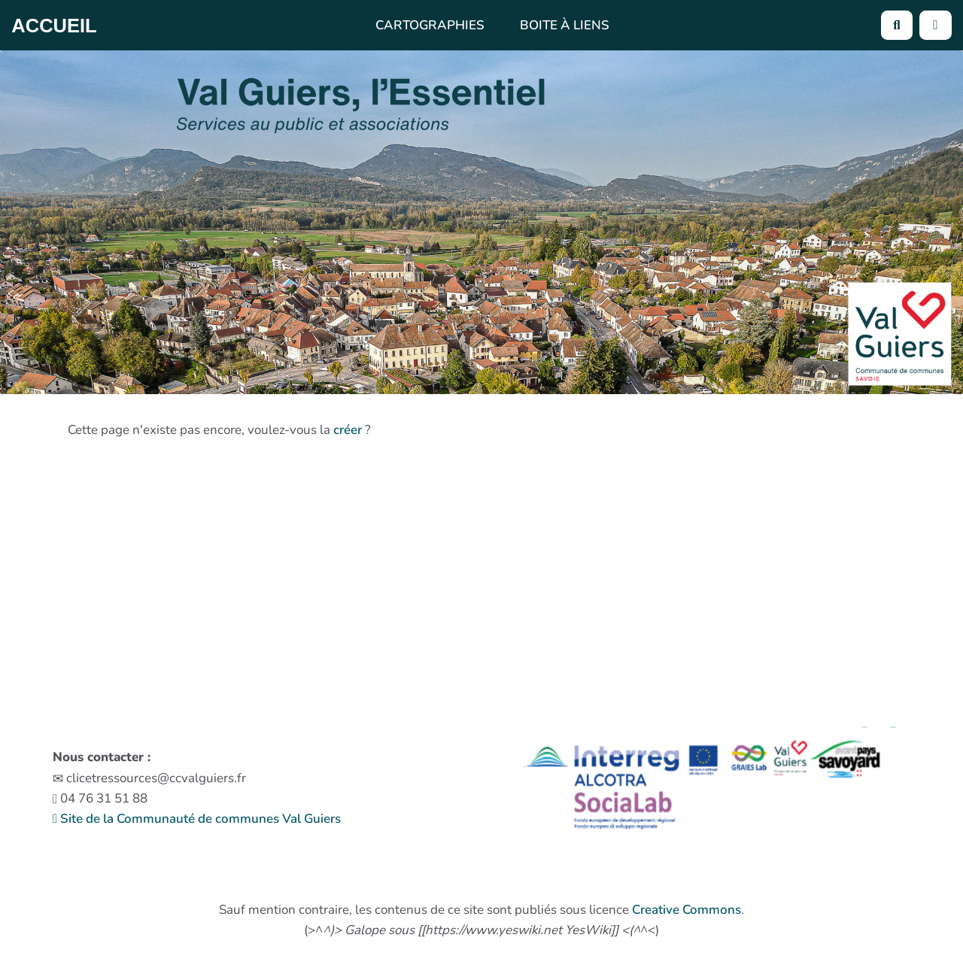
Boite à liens (564, 25)
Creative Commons (686, 909)
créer (347, 429)
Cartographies (430, 25)
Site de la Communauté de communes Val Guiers (197, 818)
